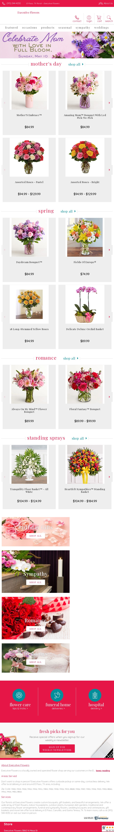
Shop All (74, 64)
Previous (4, 103)
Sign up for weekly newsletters (57, 669)
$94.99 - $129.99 (29, 194)
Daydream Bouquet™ (29, 262)
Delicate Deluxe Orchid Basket (85, 329)
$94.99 (29, 341)
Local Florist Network (86, 829)
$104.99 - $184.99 (85, 501)
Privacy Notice (67, 829)
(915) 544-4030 (14, 3)
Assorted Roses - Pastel (29, 182)
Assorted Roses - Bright (85, 182)
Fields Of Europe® (85, 262)
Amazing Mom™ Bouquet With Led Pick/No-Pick (85, 116)
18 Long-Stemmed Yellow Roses (29, 329)
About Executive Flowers (15, 685)
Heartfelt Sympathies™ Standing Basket (85, 490)
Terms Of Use (52, 829)
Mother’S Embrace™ (29, 115)
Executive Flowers (28, 12)
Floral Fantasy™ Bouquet (84, 409)
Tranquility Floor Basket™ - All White (29, 490)
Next (110, 103)
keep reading (103, 691)
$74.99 (84, 274)
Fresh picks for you (57, 655)
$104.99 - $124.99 (29, 501)
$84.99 (29, 127)
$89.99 (84, 341)
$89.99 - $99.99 (85, 421)
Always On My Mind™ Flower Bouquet (29, 410)
